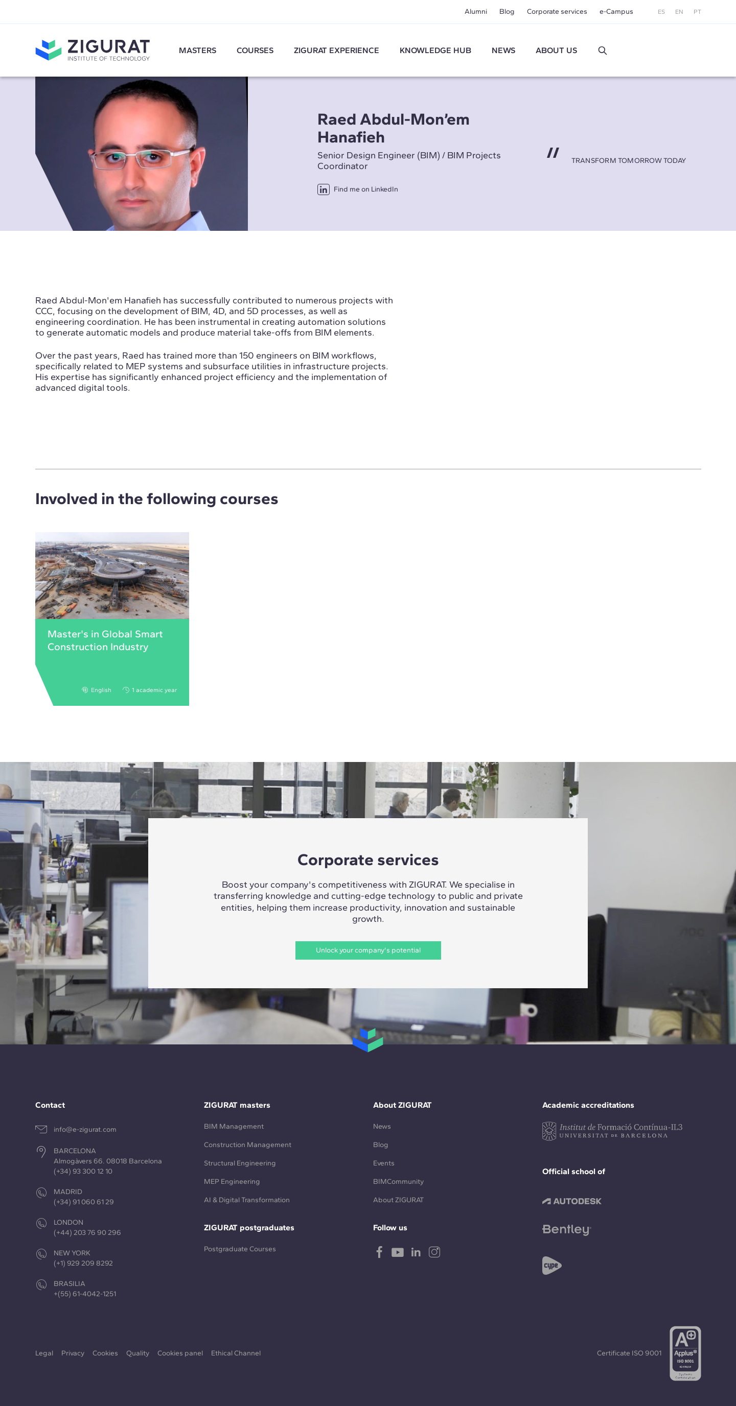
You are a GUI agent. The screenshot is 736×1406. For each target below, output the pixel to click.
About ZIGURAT (398, 1200)
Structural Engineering (240, 1163)
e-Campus (616, 11)
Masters (197, 50)
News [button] (503, 50)
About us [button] (556, 50)
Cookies (105, 1353)
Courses (255, 50)
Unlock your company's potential (368, 950)
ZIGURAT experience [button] (336, 50)
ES (661, 11)
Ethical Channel (236, 1353)
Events (384, 1163)
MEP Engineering (232, 1181)
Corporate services (557, 11)
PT (697, 11)
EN (679, 11)
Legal (44, 1353)
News (382, 1126)
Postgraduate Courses (240, 1249)
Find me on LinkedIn (357, 189)
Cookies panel (180, 1353)
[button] (602, 50)
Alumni (476, 11)
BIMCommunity (398, 1181)
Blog (507, 11)
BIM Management (234, 1126)
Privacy (72, 1353)
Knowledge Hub (435, 50)
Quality (137, 1353)
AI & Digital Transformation (247, 1200)
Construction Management (247, 1144)
